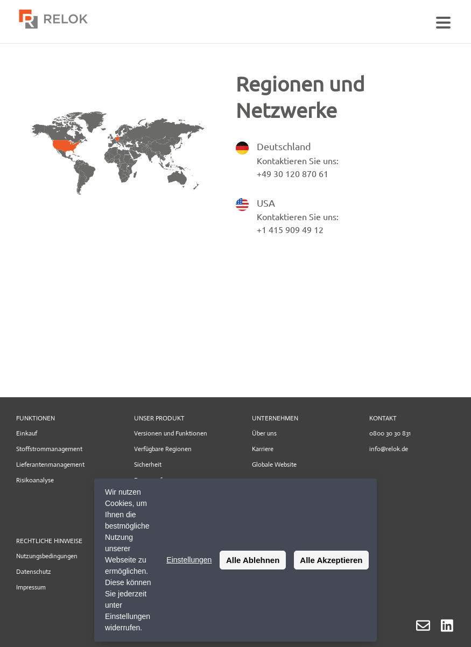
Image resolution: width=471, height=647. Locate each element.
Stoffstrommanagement (49, 449)
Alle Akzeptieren (331, 560)
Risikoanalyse (35, 480)
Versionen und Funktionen (170, 433)
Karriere (262, 449)
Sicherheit (147, 464)
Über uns (264, 433)
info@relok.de (388, 449)
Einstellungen (189, 559)
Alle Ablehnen (252, 560)
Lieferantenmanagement (50, 464)
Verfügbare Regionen (163, 449)
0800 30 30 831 (390, 433)
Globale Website (274, 464)
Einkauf (26, 433)
